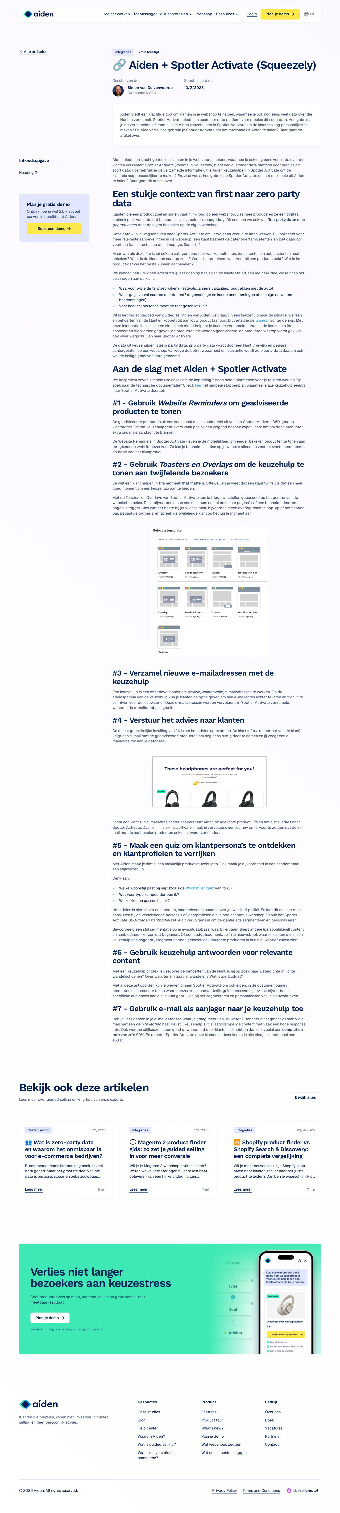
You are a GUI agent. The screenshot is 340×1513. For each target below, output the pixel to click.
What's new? (212, 1428)
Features (208, 1411)
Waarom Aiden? (151, 1436)
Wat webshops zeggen (221, 1444)
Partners (272, 1436)
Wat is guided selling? (157, 1444)
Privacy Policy (224, 1490)
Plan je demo (212, 1436)
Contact (272, 1444)
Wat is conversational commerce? (156, 1455)
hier (198, 385)
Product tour (212, 1420)
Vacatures (273, 1428)
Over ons (273, 1411)
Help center (148, 1428)
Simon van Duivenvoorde (150, 87)
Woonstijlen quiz (200, 888)
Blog (142, 1420)
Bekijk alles (305, 1097)
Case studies (149, 1411)
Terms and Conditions (261, 1490)
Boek (269, 1420)
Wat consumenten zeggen (224, 1452)
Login (252, 14)
